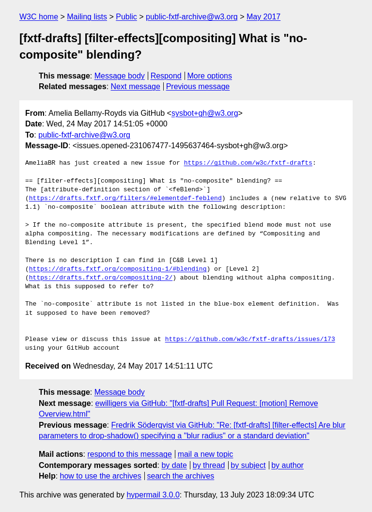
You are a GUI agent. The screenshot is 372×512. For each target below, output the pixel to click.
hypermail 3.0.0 (152, 495)
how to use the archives (100, 476)
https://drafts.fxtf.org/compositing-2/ (100, 278)
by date (173, 465)
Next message (135, 86)
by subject (248, 465)
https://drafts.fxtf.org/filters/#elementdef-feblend (125, 198)
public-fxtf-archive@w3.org (192, 17)
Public (126, 17)
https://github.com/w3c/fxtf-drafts (248, 163)
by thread (209, 465)
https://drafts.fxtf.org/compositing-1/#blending (118, 269)
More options (209, 76)
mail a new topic (205, 454)
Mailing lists (87, 17)
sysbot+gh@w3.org (204, 113)
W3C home (38, 17)
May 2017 (263, 17)
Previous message (198, 86)
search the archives (181, 476)
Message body (119, 76)
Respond (166, 76)
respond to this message (129, 454)
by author (287, 465)
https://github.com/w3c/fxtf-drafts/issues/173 (250, 339)
